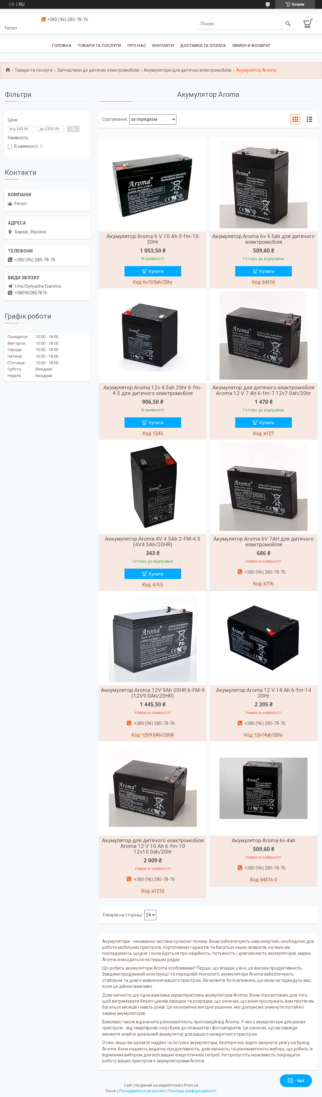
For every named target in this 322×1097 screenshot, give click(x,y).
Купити (156, 271)
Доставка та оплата (203, 45)
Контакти (163, 45)
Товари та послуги (99, 45)
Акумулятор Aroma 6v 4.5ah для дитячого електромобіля (263, 239)
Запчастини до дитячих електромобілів (98, 70)
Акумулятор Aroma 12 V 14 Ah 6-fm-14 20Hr (263, 693)
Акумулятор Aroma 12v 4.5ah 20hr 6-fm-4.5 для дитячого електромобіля (152, 390)
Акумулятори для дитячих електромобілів (187, 70)
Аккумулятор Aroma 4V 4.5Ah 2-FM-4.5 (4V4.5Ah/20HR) (152, 541)
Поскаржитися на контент (142, 1091)
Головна (61, 45)
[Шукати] (288, 24)
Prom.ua (191, 1085)
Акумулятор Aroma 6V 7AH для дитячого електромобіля (264, 541)
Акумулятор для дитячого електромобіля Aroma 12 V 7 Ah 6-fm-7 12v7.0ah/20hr (263, 390)
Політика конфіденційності (192, 1091)
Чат (295, 1080)
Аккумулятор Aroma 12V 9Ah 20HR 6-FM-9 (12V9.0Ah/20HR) (153, 693)
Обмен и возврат (251, 45)
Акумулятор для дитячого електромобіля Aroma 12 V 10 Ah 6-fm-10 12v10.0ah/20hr (153, 846)
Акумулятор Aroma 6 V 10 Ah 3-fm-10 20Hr (153, 239)
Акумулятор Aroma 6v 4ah (263, 840)
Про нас (136, 45)
